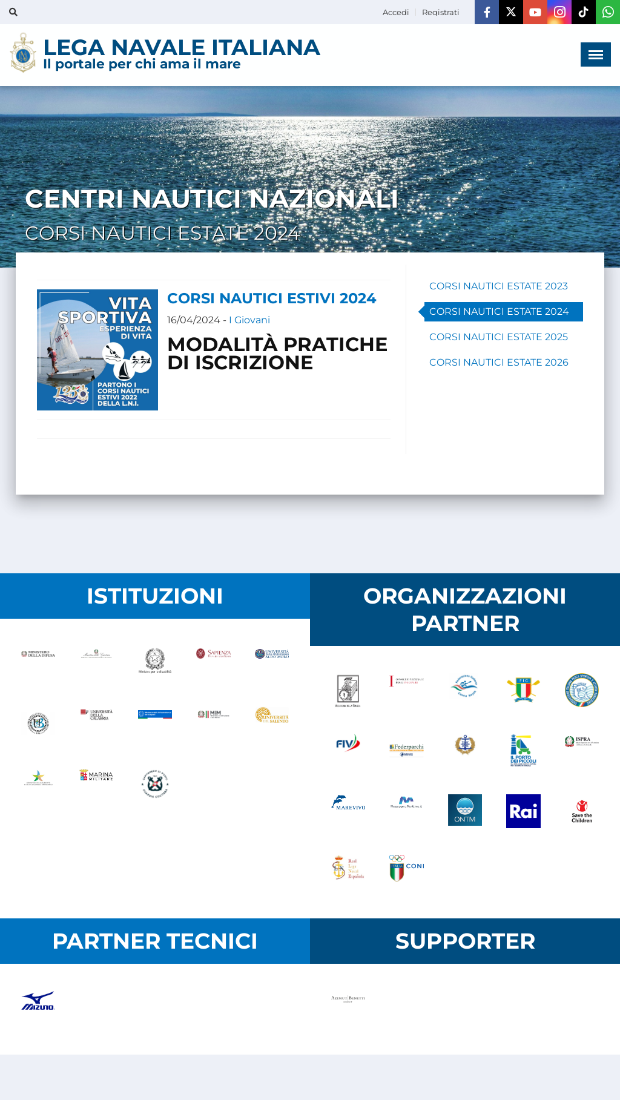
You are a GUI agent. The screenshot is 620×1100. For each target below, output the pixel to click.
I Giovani (249, 320)
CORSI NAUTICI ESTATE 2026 (499, 362)
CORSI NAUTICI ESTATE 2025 (498, 337)
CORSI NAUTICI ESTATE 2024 (499, 311)
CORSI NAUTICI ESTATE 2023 (498, 286)
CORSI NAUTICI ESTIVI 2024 (272, 298)
